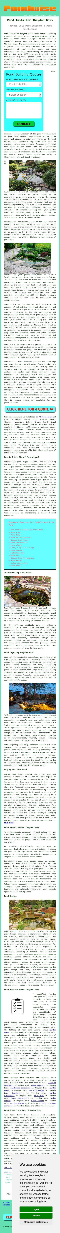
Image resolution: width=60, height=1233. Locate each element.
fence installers (20, 1098)
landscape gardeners (20, 1088)
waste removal (38, 1085)
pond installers (31, 448)
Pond (6, 417)
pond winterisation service (30, 864)
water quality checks (45, 1061)
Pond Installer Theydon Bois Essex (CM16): (25, 34)
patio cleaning (36, 1091)
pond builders (42, 440)
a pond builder (35, 1080)
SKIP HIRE (39, 1096)
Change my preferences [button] (36, 1222)
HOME (25, 15)
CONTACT (44, 15)
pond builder (10, 382)
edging (11, 808)
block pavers (37, 1101)
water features (37, 144)
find (12, 1115)
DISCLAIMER (52, 15)
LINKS (31, 15)
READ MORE (8, 823)
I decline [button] (36, 1215)
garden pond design (16, 1056)
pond (39, 134)
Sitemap (6, 1202)
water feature (27, 345)
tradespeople (47, 1106)
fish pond (50, 779)
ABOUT (37, 15)
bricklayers (18, 1093)
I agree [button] (36, 1209)
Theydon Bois (45, 417)
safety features (20, 200)
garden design (17, 1103)
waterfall (17, 633)
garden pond (30, 275)
